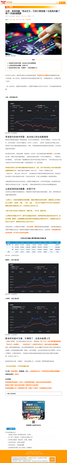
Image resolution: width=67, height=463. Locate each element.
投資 (20, 19)
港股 (23, 19)
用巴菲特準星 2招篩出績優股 (16, 442)
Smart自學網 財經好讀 (9, 2)
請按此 (17, 374)
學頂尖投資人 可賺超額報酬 (16, 445)
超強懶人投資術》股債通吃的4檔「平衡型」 (20, 434)
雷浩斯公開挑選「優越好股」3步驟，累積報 (20, 439)
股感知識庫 (28, 19)
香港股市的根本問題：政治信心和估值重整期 (22, 63)
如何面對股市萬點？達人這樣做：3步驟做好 (20, 447)
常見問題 (37, 453)
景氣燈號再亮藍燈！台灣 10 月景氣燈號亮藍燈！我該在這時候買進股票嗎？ (29, 382)
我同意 (52, 459)
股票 (14, 19)
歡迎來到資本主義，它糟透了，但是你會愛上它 (23, 68)
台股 (11, 19)
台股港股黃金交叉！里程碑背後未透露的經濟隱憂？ (45, 371)
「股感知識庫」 (14, 371)
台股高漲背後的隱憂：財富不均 (18, 65)
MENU (62, 2)
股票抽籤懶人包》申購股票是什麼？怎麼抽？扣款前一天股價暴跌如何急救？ (30, 388)
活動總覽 (41, 453)
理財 (17, 19)
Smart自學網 (4, 2)
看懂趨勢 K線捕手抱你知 (33, 425)
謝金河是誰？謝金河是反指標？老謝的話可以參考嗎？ (23, 385)
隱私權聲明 (28, 453)
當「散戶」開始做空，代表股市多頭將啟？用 (20, 437)
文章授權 (32, 453)
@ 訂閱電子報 (10, 429)
